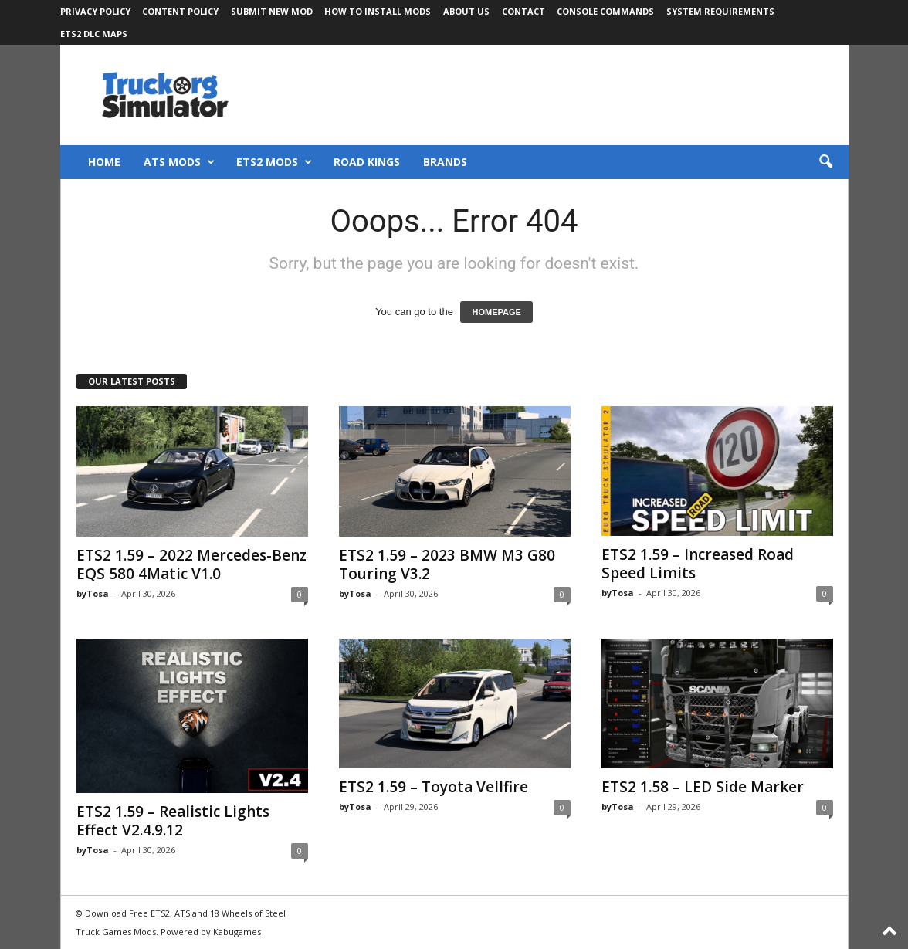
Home (104, 161)
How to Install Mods (377, 11)
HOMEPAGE (496, 312)
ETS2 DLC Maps (93, 33)
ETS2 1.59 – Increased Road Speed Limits (697, 563)
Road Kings (367, 161)
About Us (466, 11)
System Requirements (720, 11)
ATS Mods (179, 162)
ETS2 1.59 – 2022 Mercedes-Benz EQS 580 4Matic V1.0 (191, 564)
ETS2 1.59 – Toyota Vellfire (433, 787)
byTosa (92, 593)
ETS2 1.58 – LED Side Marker (702, 787)
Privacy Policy (95, 11)
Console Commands (605, 11)
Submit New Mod (272, 11)
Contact (523, 11)
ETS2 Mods (274, 162)
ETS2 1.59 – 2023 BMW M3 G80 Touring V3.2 (447, 564)
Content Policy (180, 11)
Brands (445, 161)
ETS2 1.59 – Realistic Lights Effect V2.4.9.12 (172, 821)
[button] (825, 162)
